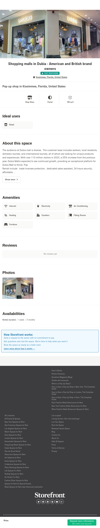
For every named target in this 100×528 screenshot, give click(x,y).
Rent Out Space (58, 425)
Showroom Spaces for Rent (15, 454)
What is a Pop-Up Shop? (61, 384)
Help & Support (58, 441)
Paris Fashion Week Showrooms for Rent (67, 403)
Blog (53, 432)
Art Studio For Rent (12, 477)
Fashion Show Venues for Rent (16, 480)
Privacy (54, 451)
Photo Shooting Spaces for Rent (17, 467)
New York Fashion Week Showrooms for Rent (69, 406)
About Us (55, 438)
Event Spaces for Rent (13, 461)
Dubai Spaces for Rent (13, 448)
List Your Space (58, 422)
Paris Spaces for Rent (13, 435)
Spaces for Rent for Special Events (18, 484)
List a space (56, 415)
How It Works (57, 371)
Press (54, 445)
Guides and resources (60, 380)
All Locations (10, 415)
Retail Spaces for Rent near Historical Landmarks (24, 487)
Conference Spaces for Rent (15, 464)
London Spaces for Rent (14, 438)
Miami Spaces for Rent (13, 432)
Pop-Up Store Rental (12, 451)
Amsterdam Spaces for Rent (15, 441)
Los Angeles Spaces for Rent (16, 428)
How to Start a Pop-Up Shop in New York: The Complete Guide (73, 388)
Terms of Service (58, 448)
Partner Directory (58, 374)
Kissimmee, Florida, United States (51, 77)
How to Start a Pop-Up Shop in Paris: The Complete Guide (71, 398)
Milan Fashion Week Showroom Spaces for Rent (70, 409)
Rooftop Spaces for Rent (14, 474)
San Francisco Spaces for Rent (16, 425)
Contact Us (56, 435)
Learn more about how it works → (19, 348)
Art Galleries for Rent (13, 458)
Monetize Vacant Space (61, 428)
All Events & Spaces (12, 419)
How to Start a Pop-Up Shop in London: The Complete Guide (72, 393)
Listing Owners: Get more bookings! (66, 419)
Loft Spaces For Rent (13, 471)
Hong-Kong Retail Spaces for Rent (18, 445)
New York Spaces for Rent (15, 422)
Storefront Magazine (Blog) (62, 377)
